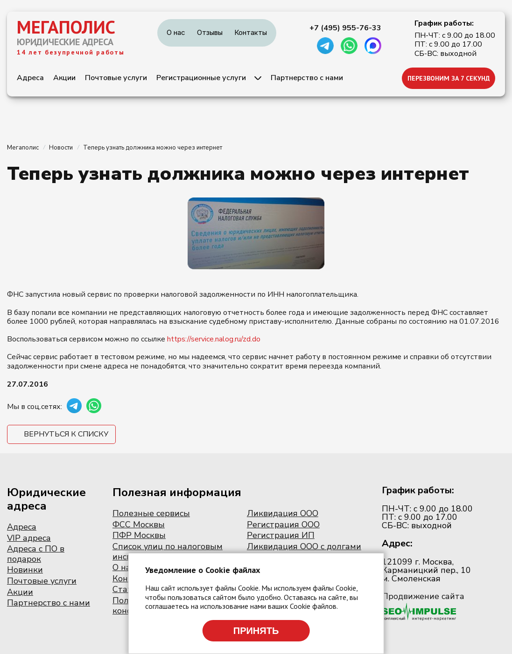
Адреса (30, 78)
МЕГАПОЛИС (66, 27)
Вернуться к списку (66, 434)
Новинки (25, 569)
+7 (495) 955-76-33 (345, 28)
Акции (64, 78)
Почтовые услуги (116, 78)
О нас (176, 32)
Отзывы (210, 32)
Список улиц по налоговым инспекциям (167, 551)
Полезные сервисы (151, 513)
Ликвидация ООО (282, 513)
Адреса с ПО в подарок (35, 554)
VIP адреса (29, 538)
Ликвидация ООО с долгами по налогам (304, 551)
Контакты (250, 32)
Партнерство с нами (307, 78)
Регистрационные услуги (201, 78)
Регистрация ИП (281, 535)
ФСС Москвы (138, 524)
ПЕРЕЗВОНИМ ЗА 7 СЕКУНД (448, 78)
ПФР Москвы (139, 535)
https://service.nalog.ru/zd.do (213, 339)
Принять (256, 631)
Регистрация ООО (283, 524)
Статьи (127, 589)
